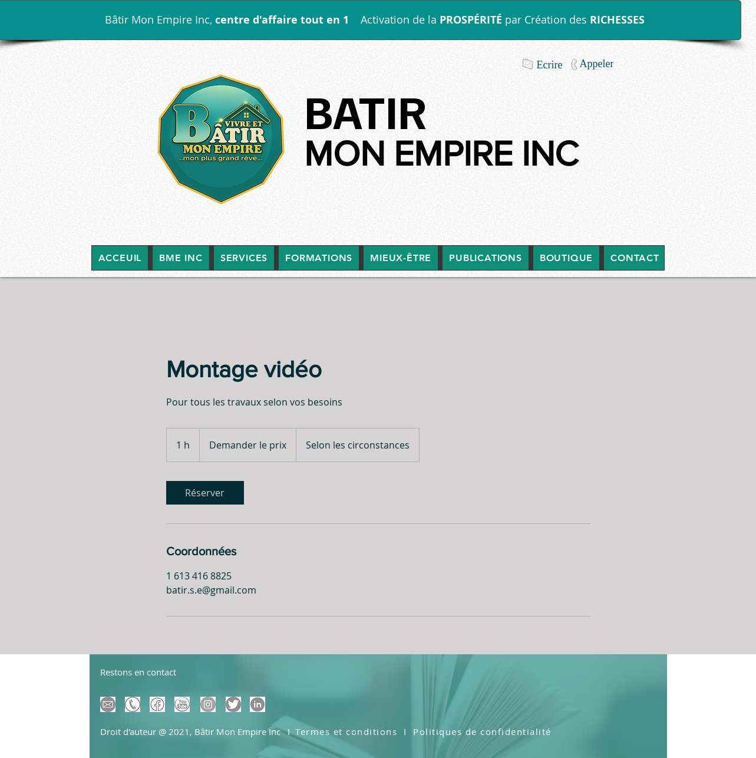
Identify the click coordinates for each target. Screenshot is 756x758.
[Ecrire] (550, 65)
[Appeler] (596, 63)
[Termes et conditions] (347, 731)
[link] (205, 493)
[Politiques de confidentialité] (484, 731)
